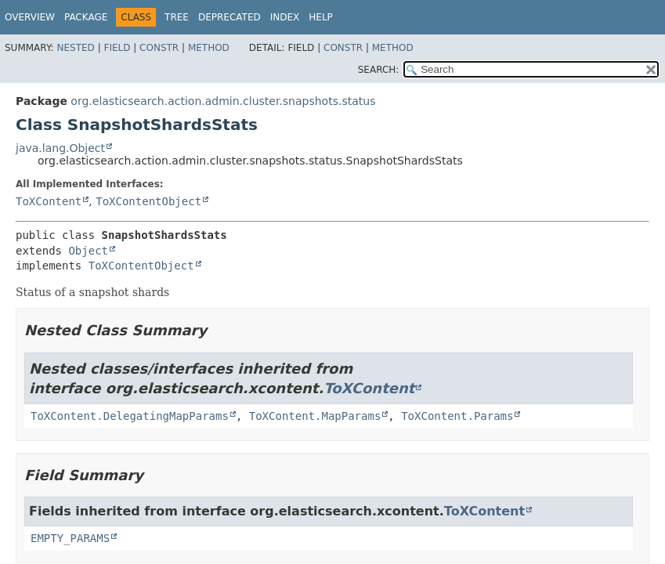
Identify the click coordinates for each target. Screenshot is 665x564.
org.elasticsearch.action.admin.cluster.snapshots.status (222, 101)
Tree (176, 17)
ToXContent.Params (457, 416)
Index (285, 17)
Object (88, 250)
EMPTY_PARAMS (70, 538)
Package (85, 17)
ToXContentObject (148, 201)
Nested (75, 47)
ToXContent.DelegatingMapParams (130, 416)
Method (208, 47)
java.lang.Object (60, 148)
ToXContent (48, 201)
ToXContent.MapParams (315, 416)
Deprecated (229, 17)
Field (116, 47)
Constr (159, 47)
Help (321, 17)
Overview (30, 17)
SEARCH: (378, 69)
